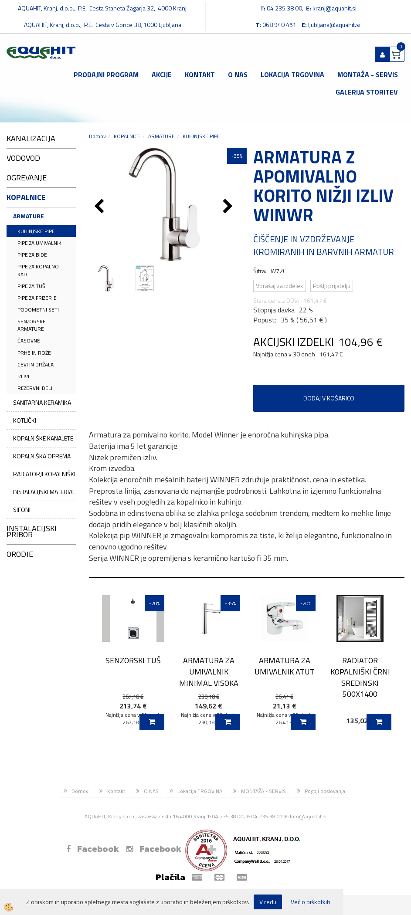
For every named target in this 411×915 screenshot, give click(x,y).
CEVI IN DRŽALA (35, 364)
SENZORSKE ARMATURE (31, 325)
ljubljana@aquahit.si (334, 24)
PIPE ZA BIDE (32, 255)
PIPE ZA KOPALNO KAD (38, 270)
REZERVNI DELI (34, 388)
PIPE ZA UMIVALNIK (39, 243)
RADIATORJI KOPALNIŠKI (44, 473)
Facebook (92, 848)
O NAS (238, 74)
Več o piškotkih (310, 902)
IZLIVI (23, 376)
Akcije (162, 74)
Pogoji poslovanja (325, 791)
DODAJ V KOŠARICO (328, 398)
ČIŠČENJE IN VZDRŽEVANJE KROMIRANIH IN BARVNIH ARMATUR (323, 245)
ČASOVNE (28, 340)
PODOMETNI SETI (38, 309)
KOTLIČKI (24, 420)
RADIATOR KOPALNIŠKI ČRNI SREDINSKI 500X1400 (360, 677)
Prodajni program (106, 74)
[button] (229, 207)
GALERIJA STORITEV (367, 92)
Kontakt (200, 74)
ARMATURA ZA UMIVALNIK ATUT (285, 665)
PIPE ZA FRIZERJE (37, 298)
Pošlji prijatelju (331, 285)
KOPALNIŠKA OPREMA (42, 456)
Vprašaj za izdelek (279, 285)
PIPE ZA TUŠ (31, 286)
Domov (97, 136)
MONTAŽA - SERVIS (367, 74)
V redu (267, 901)
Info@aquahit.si (308, 816)
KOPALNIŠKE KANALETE (43, 438)
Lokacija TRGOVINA (292, 74)
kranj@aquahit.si (334, 8)
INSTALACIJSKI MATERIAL (44, 491)
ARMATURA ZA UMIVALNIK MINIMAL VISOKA (208, 671)
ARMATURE (28, 215)
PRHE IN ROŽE (34, 353)
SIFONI (22, 509)
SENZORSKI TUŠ (133, 660)
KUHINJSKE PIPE (36, 231)
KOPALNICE (127, 136)
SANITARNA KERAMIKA (42, 402)
